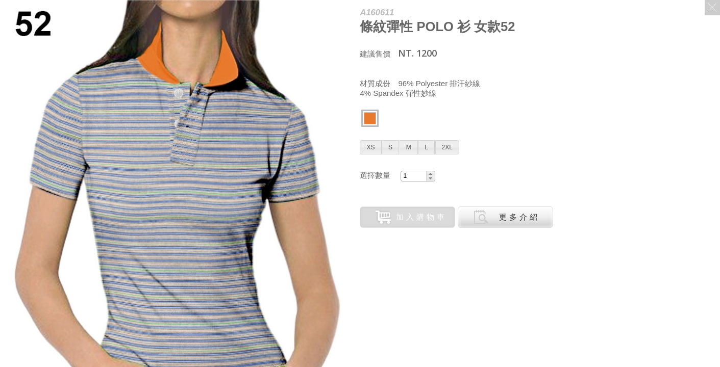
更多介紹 (507, 217)
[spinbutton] (413, 175)
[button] (370, 147)
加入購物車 (411, 217)
